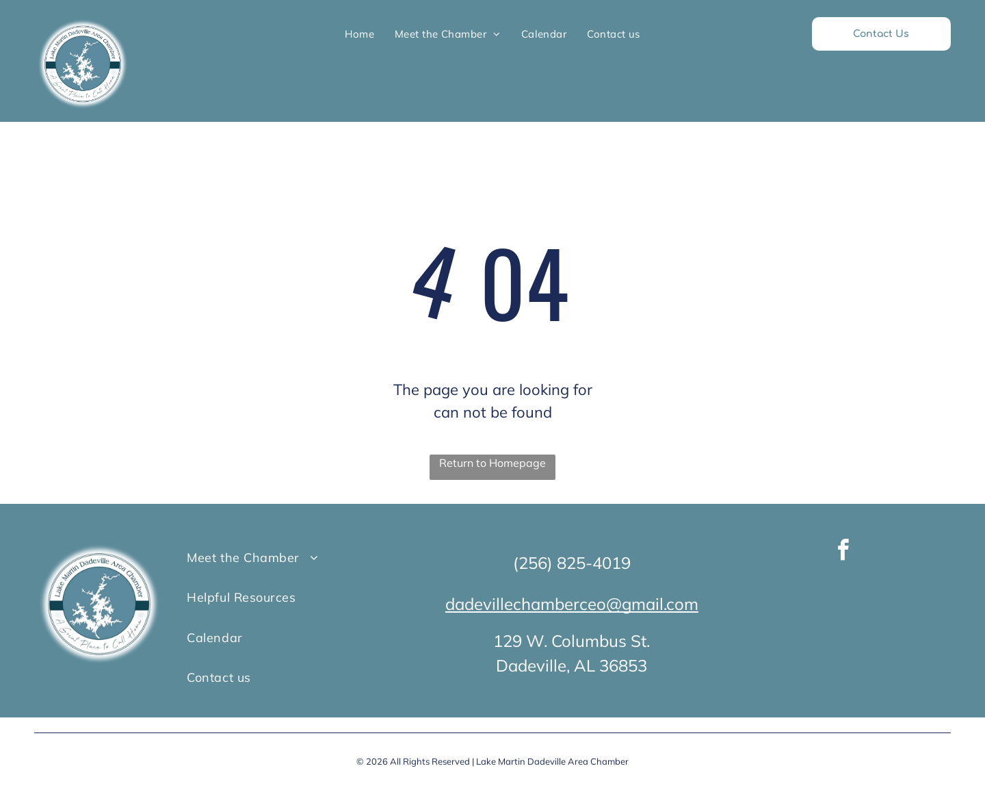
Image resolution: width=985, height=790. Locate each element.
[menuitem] (359, 33)
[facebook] (843, 552)
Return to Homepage (492, 463)
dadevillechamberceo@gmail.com (571, 604)
